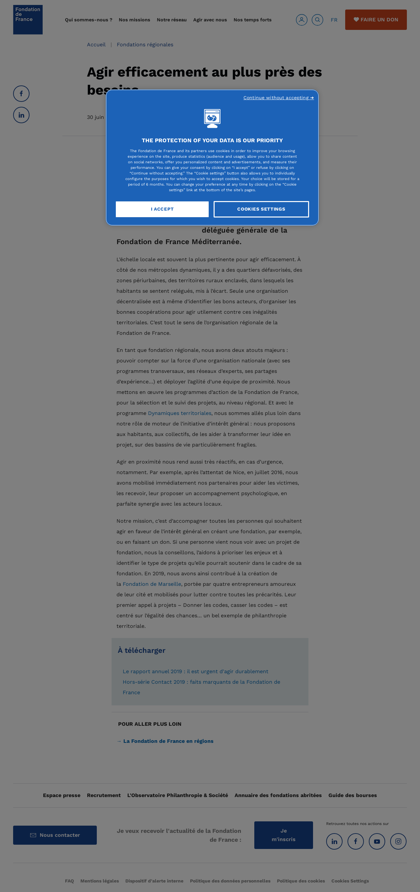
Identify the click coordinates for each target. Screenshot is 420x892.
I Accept (162, 209)
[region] (212, 157)
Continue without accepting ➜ (278, 97)
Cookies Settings (261, 209)
